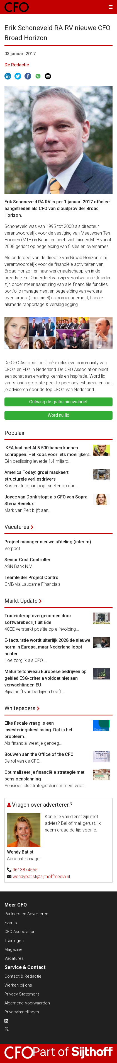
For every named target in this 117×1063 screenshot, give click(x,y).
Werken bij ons (18, 985)
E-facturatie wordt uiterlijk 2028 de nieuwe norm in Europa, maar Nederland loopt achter (47, 647)
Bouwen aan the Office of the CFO (39, 754)
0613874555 (25, 869)
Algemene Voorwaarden (27, 1003)
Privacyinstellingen (21, 1011)
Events (10, 922)
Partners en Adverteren (26, 913)
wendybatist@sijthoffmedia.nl (41, 876)
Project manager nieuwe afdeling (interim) (47, 541)
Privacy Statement (21, 994)
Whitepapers (19, 708)
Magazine (13, 949)
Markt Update (21, 600)
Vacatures (16, 527)
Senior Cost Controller (27, 559)
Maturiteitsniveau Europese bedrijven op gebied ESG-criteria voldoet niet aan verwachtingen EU (45, 678)
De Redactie (16, 65)
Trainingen (14, 940)
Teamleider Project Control (32, 577)
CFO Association (19, 931)
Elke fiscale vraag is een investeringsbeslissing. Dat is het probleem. (38, 729)
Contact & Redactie (23, 976)
